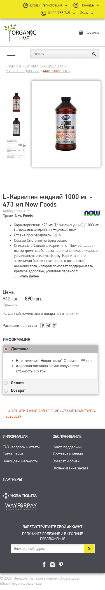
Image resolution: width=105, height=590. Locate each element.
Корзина (92, 32)
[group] (16, 98)
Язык (84, 13)
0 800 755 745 (59, 13)
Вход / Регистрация (46, 5)
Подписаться (89, 548)
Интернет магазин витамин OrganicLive (20, 33)
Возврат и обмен (66, 461)
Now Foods (23, 216)
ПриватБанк (21, 505)
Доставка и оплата (68, 454)
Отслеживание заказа (70, 468)
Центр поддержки (67, 447)
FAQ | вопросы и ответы (21, 447)
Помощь (87, 5)
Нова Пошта (21, 496)
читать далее (28, 276)
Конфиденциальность (20, 461)
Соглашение (13, 454)
